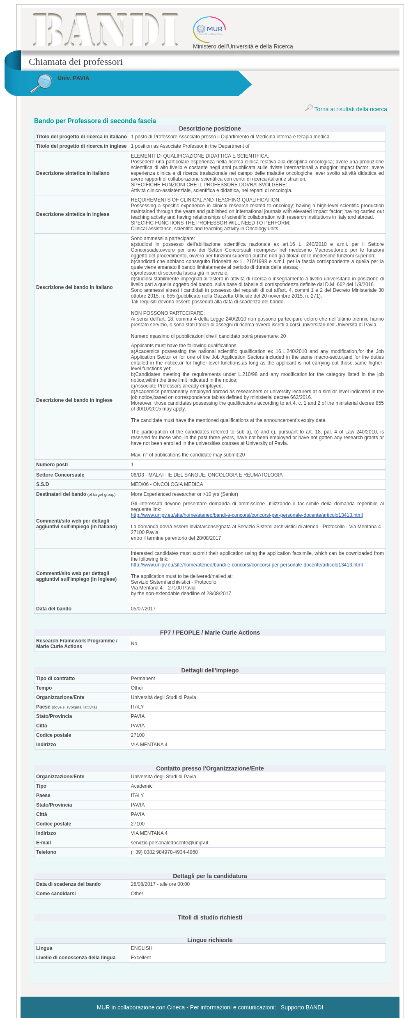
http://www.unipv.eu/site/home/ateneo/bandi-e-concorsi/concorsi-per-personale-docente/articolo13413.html (247, 515)
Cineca (176, 1007)
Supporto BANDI (302, 1007)
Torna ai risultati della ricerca (346, 109)
